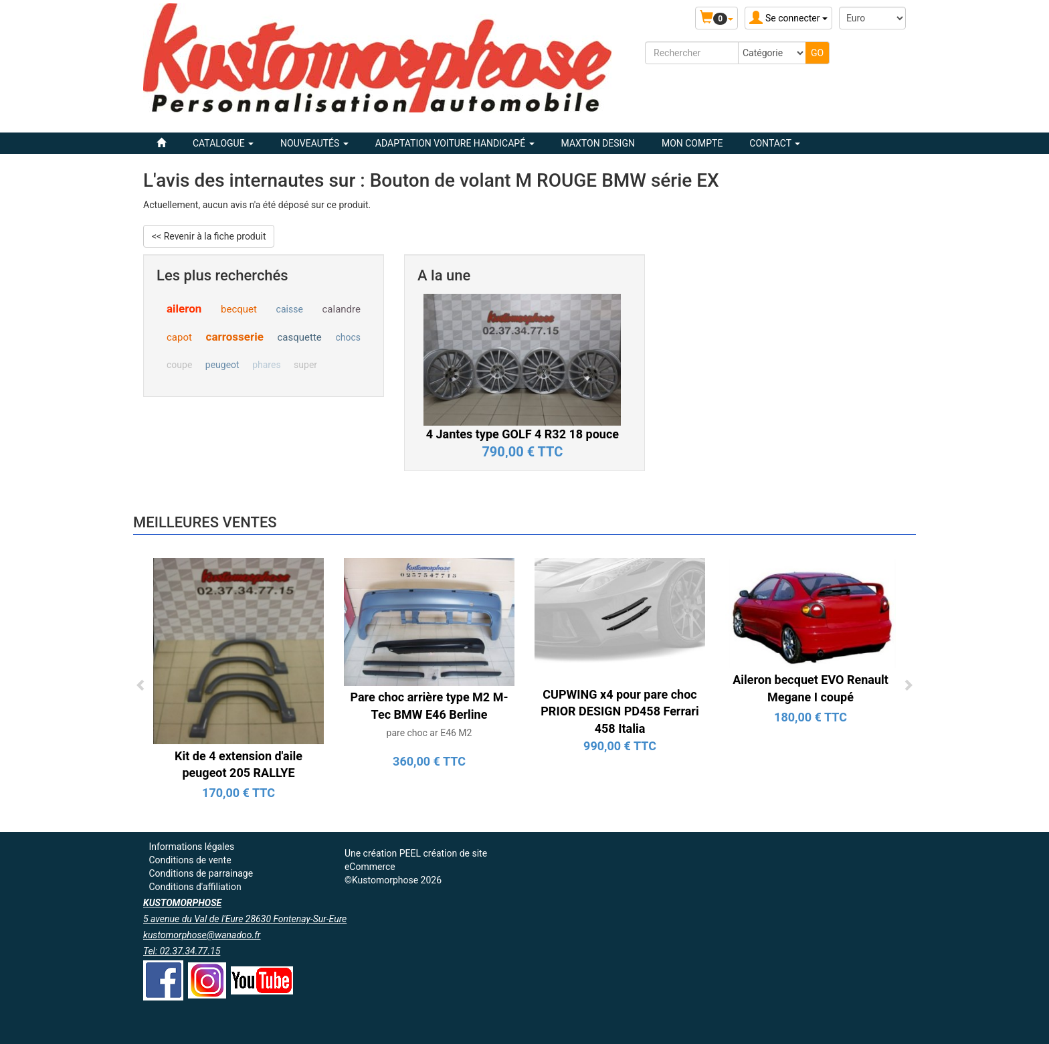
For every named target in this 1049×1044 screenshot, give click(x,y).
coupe (179, 364)
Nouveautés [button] (314, 143)
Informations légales (191, 846)
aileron (184, 308)
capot (179, 337)
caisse (289, 309)
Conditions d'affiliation (195, 886)
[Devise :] (872, 18)
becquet (239, 309)
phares (266, 364)
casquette (299, 337)
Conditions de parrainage (201, 873)
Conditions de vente (190, 860)
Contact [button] (774, 143)
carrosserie (235, 336)
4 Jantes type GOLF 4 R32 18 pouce (522, 434)
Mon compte (692, 143)
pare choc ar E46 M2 (429, 732)
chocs (348, 337)
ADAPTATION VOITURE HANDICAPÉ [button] (455, 143)
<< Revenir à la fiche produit (209, 236)
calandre (341, 309)
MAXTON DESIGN (598, 143)
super (305, 364)
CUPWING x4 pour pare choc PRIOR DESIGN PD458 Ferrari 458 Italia (619, 711)
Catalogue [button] (223, 143)
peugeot (222, 364)
